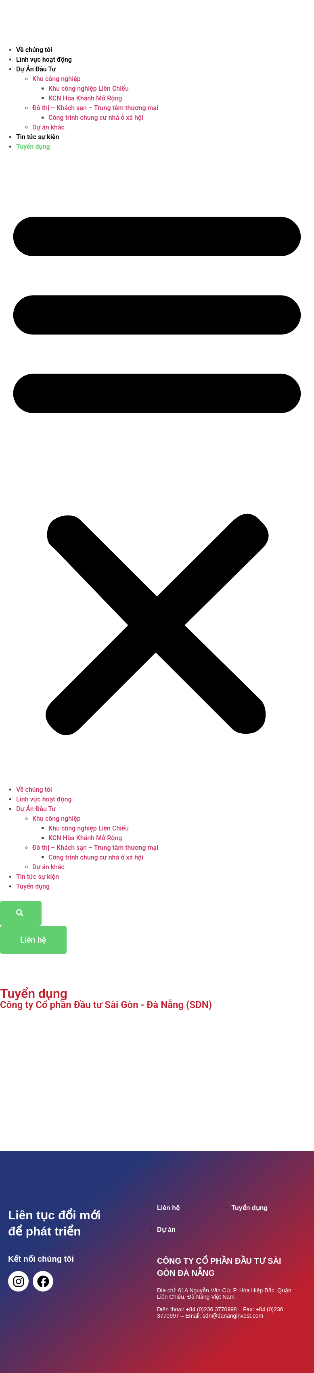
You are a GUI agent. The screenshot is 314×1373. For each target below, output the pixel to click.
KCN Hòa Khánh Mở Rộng (85, 98)
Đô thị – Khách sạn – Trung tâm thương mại (95, 108)
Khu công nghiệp (56, 79)
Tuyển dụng (33, 146)
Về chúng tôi (34, 50)
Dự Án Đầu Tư (36, 69)
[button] (157, 468)
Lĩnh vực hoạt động (44, 59)
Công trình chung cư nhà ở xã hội (95, 117)
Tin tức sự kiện (37, 137)
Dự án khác (48, 127)
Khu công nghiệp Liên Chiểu (88, 88)
